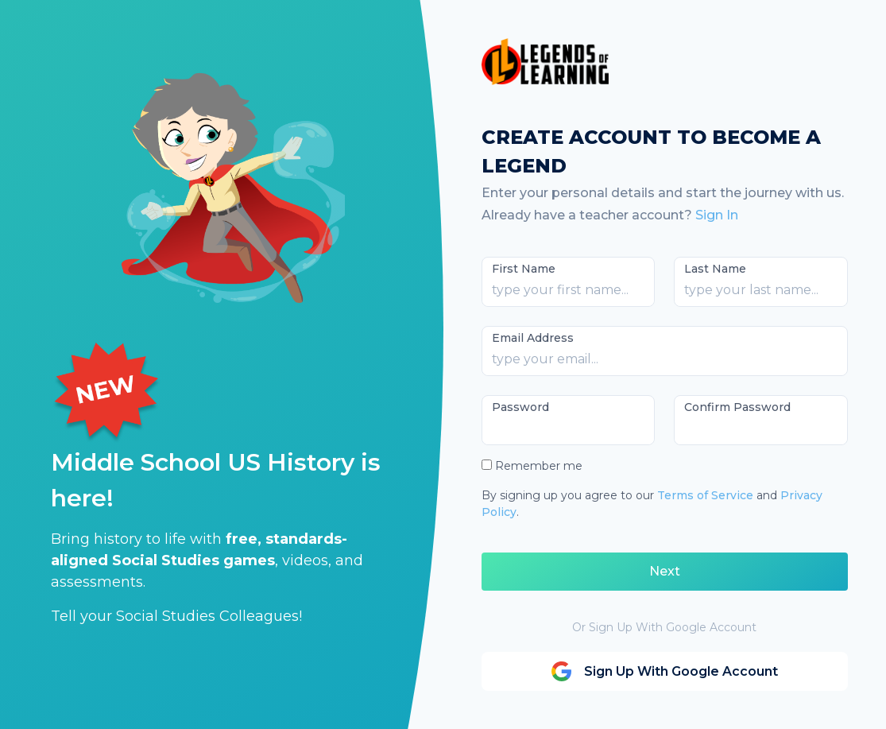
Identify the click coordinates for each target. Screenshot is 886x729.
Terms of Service (705, 495)
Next (664, 571)
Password (520, 407)
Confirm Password (737, 407)
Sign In (716, 215)
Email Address (533, 338)
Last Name (715, 269)
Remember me (538, 466)
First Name (523, 269)
